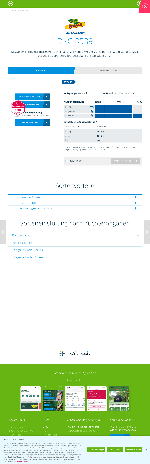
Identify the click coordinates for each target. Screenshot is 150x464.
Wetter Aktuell (51, 419)
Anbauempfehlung (109, 70)
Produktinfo (41, 70)
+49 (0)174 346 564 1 (127, 414)
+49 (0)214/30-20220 (127, 431)
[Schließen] (146, 450)
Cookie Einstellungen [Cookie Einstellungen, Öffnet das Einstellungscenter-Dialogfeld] (96, 450)
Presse (14, 430)
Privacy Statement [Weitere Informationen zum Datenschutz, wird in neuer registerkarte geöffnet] (20, 461)
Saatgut (48, 434)
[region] (75, 450)
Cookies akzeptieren (133, 450)
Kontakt (116, 421)
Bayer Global (17, 412)
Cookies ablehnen (115, 450)
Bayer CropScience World (23, 415)
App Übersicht (76, 364)
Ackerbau (49, 430)
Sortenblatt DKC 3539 (29, 96)
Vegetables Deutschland (22, 434)
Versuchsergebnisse (29, 104)
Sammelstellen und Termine (82, 415)
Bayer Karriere (18, 419)
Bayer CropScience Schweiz (24, 426)
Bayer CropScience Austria (23, 423)
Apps (47, 415)
